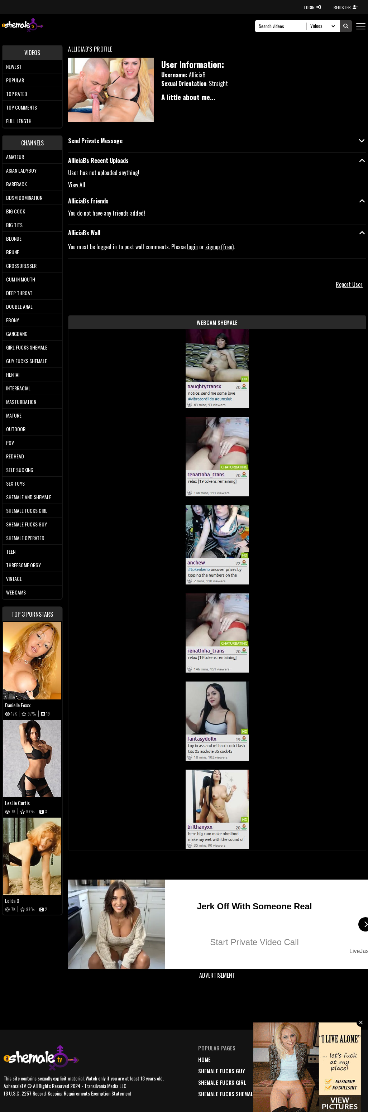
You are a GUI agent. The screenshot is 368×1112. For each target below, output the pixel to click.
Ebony (12, 320)
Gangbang (17, 333)
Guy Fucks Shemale (26, 361)
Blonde (13, 238)
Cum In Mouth (20, 279)
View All (76, 184)
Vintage (14, 578)
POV (10, 442)
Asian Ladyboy (21, 170)
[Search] (283, 26)
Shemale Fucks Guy (26, 524)
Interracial (18, 388)
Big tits (14, 224)
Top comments (21, 107)
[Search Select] (321, 26)
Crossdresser (21, 265)
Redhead (15, 456)
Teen (10, 551)
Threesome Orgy (23, 565)
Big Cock (15, 211)
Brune (12, 252)
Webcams (16, 592)
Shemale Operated (25, 537)
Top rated (16, 93)
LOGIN (312, 7)
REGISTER (346, 7)
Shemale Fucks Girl (26, 510)
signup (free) (219, 246)
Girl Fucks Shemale (26, 347)
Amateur (15, 156)
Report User (349, 284)
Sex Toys (15, 483)
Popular (15, 80)
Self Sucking (19, 469)
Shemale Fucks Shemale (227, 1094)
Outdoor (15, 429)
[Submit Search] (346, 26)
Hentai (12, 374)
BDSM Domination (24, 197)
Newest (13, 66)
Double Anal (19, 306)
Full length (19, 121)
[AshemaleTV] (22, 26)
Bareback (16, 184)
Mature (13, 415)
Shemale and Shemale (28, 497)
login (192, 246)
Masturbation (21, 401)
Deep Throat (19, 293)
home (204, 1059)
